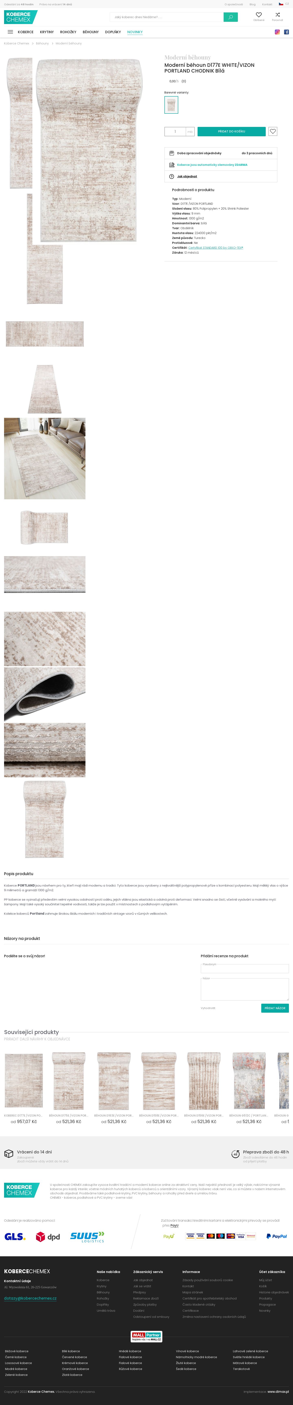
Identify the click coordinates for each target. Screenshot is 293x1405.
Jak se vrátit (142, 1286)
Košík (286, 20)
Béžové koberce (16, 1351)
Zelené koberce (16, 1375)
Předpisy (139, 1292)
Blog (253, 4)
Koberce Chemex (22, 17)
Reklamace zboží (146, 1298)
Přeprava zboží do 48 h (264, 1152)
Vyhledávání (210, 17)
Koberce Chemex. (41, 1392)
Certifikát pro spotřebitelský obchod (210, 1298)
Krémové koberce (74, 1363)
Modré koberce (15, 1369)
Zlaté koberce (71, 1375)
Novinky (135, 32)
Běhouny (91, 32)
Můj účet (232, 20)
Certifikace (191, 1310)
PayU (175, 1225)
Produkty (265, 1298)
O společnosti (234, 4)
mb (190, 132)
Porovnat (269, 20)
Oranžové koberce (75, 1369)
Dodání (138, 1310)
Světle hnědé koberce (248, 1357)
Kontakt (267, 4)
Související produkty (31, 1032)
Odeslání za (19, 4)
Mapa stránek (193, 1292)
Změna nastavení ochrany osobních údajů (214, 1317)
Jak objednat (187, 176)
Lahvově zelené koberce (250, 1351)
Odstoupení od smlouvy (151, 1317)
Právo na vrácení (55, 4)
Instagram (277, 32)
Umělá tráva (106, 1310)
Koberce (26, 32)
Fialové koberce (130, 1357)
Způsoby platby (145, 1304)
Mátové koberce (244, 1363)
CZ (287, 4)
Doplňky (113, 32)
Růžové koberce (130, 1369)
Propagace (267, 1304)
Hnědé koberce (129, 1351)
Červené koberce (74, 1357)
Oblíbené (250, 20)
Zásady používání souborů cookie (208, 1280)
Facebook (286, 32)
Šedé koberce (185, 1369)
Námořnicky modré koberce (196, 1357)
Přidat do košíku (231, 131)
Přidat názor (275, 1008)
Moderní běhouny (69, 43)
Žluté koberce (185, 1363)
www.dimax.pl (278, 1392)
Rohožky (68, 32)
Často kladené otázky (199, 1304)
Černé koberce (15, 1357)
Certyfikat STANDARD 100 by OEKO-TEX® (215, 248)
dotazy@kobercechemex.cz (34, 1298)
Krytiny (47, 32)
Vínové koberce (187, 1351)
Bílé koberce (70, 1351)
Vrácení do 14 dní (36, 1152)
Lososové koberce (18, 1363)
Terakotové (240, 1369)
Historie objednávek (274, 1292)
